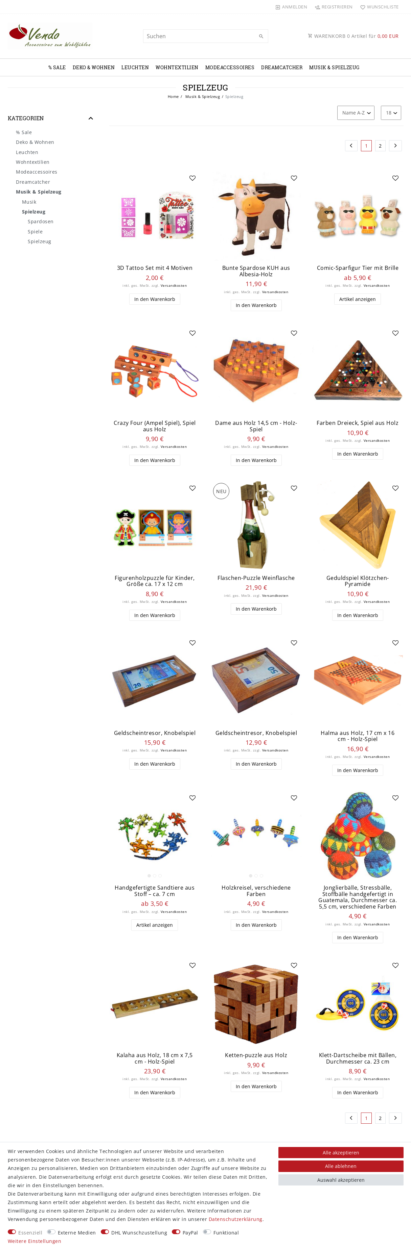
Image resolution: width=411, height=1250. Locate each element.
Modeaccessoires (230, 67)
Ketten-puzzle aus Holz (256, 1055)
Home (173, 96)
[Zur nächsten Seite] (395, 146)
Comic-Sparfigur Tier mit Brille (358, 268)
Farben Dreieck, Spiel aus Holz (357, 423)
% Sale (57, 67)
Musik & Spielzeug (334, 67)
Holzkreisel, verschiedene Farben (256, 891)
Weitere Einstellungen (35, 1241)
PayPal (190, 1232)
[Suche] (261, 36)
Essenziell (30, 1232)
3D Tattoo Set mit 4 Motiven (155, 268)
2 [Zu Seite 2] (380, 146)
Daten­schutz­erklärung (235, 1219)
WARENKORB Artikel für (353, 36)
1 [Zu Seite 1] (366, 146)
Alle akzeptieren (341, 1152)
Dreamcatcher (281, 67)
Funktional (226, 1232)
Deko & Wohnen (94, 67)
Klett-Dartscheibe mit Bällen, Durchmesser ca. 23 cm (358, 1058)
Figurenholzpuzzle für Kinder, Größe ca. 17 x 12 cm (155, 581)
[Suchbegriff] (205, 36)
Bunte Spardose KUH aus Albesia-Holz (256, 271)
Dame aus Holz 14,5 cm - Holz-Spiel (256, 426)
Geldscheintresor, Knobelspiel (155, 733)
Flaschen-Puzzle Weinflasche (256, 578)
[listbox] (155, 835)
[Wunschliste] (378, 7)
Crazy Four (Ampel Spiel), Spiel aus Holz (155, 426)
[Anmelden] (291, 7)
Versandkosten (174, 285)
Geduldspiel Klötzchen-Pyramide (357, 581)
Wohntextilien (177, 67)
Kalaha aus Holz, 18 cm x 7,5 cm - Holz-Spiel (155, 1058)
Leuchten (135, 67)
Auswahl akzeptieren (341, 1180)
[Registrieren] (334, 7)
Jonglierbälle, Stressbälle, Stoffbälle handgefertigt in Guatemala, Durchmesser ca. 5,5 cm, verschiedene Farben (357, 897)
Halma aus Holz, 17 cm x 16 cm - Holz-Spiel (357, 736)
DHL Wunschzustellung (139, 1232)
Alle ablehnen (341, 1166)
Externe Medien (77, 1232)
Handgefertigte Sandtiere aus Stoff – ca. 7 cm (155, 891)
